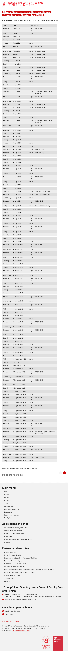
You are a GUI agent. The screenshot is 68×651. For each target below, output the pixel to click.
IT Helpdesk (8, 536)
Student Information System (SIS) (15, 528)
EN (64, 473)
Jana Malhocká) (56, 596)
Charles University (10, 552)
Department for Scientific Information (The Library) (21, 558)
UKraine (7, 581)
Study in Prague (9, 578)
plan (35, 599)
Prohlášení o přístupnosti (10, 621)
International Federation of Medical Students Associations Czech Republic (29, 570)
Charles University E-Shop (12, 575)
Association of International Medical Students (19, 572)
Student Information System (13, 561)
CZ (60, 473)
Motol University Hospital (12, 555)
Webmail (7, 542)
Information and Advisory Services (15, 564)
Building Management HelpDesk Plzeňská (18, 539)
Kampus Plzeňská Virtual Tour (14, 534)
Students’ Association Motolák (14, 567)
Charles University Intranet (13, 531)
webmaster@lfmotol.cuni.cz (21, 631)
